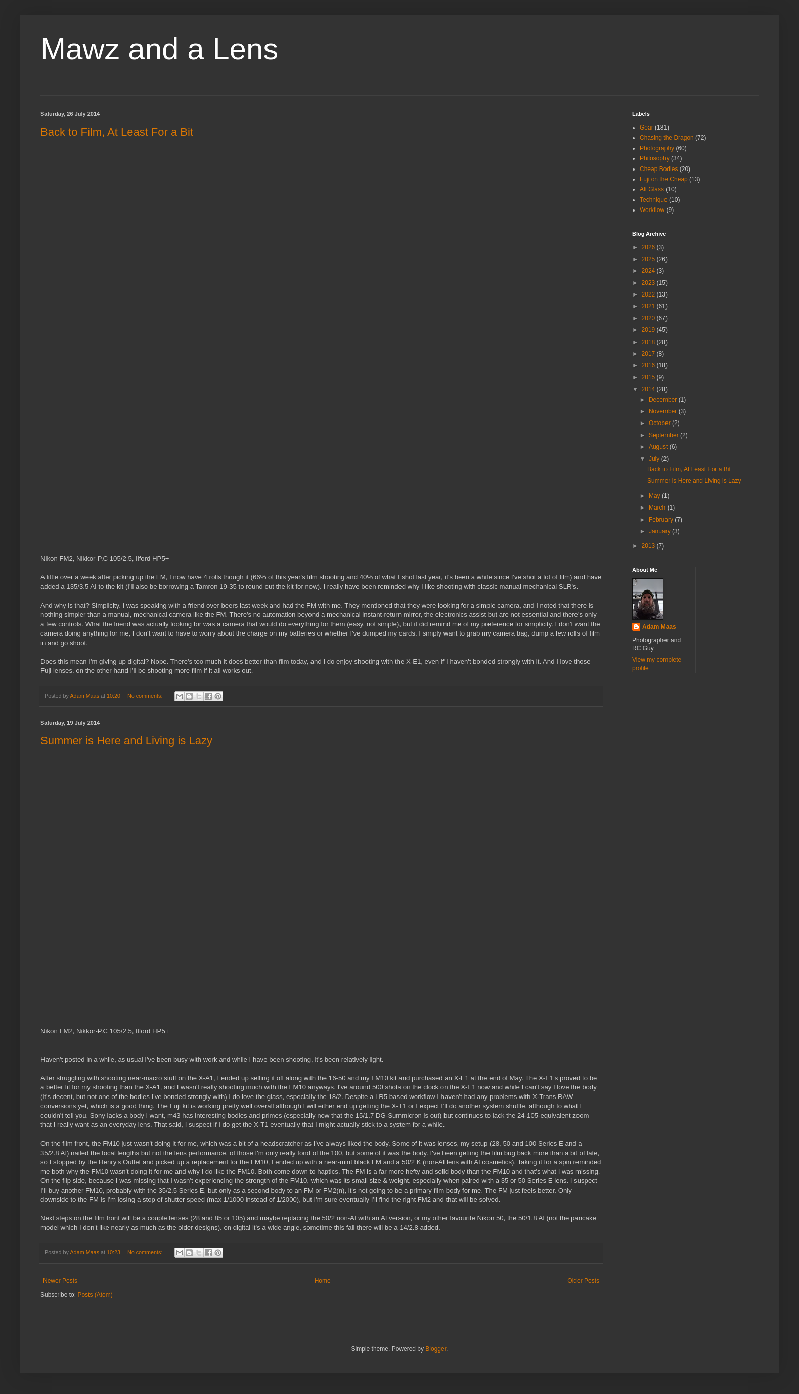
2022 (649, 294)
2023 (649, 282)
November (664, 411)
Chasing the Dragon (667, 137)
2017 (649, 353)
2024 (649, 270)
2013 (649, 546)
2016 (649, 365)
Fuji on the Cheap (664, 179)
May (655, 495)
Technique (654, 199)
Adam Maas (659, 626)
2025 (649, 259)
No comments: (145, 696)
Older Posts (583, 1280)
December (664, 399)
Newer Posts (60, 1280)
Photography (657, 148)
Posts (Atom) (94, 1294)
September (664, 435)
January (660, 531)
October (660, 423)
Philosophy (655, 158)
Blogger (435, 1349)
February (662, 519)
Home (323, 1280)
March (658, 507)
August (659, 446)
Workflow (652, 210)
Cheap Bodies (659, 169)
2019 (649, 329)
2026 (649, 247)
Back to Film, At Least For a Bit (116, 131)
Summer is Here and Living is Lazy (126, 740)
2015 (649, 377)
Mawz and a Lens (159, 49)
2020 (649, 318)
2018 (649, 342)
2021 (649, 306)
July (655, 458)
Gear (646, 127)
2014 (649, 389)
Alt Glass (652, 189)
